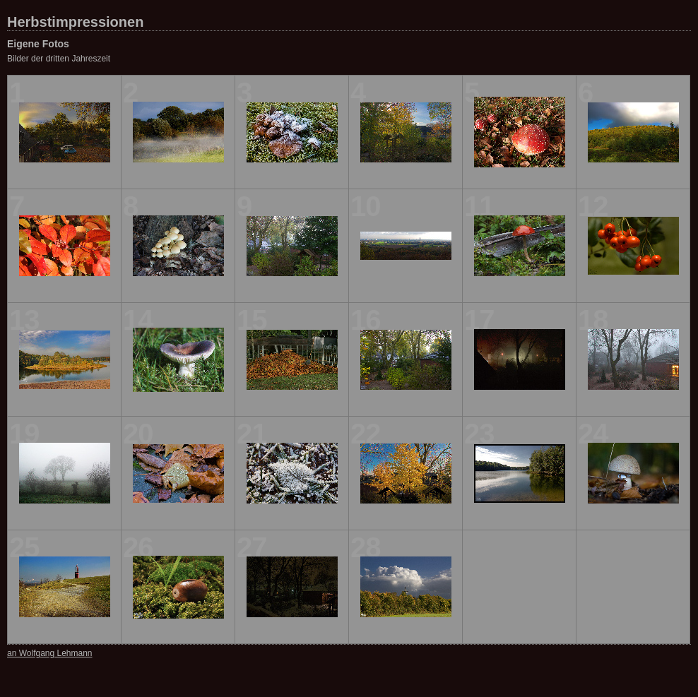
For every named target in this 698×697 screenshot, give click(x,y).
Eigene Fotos (38, 43)
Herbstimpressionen (75, 22)
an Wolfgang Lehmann (50, 653)
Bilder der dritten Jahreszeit (58, 59)
